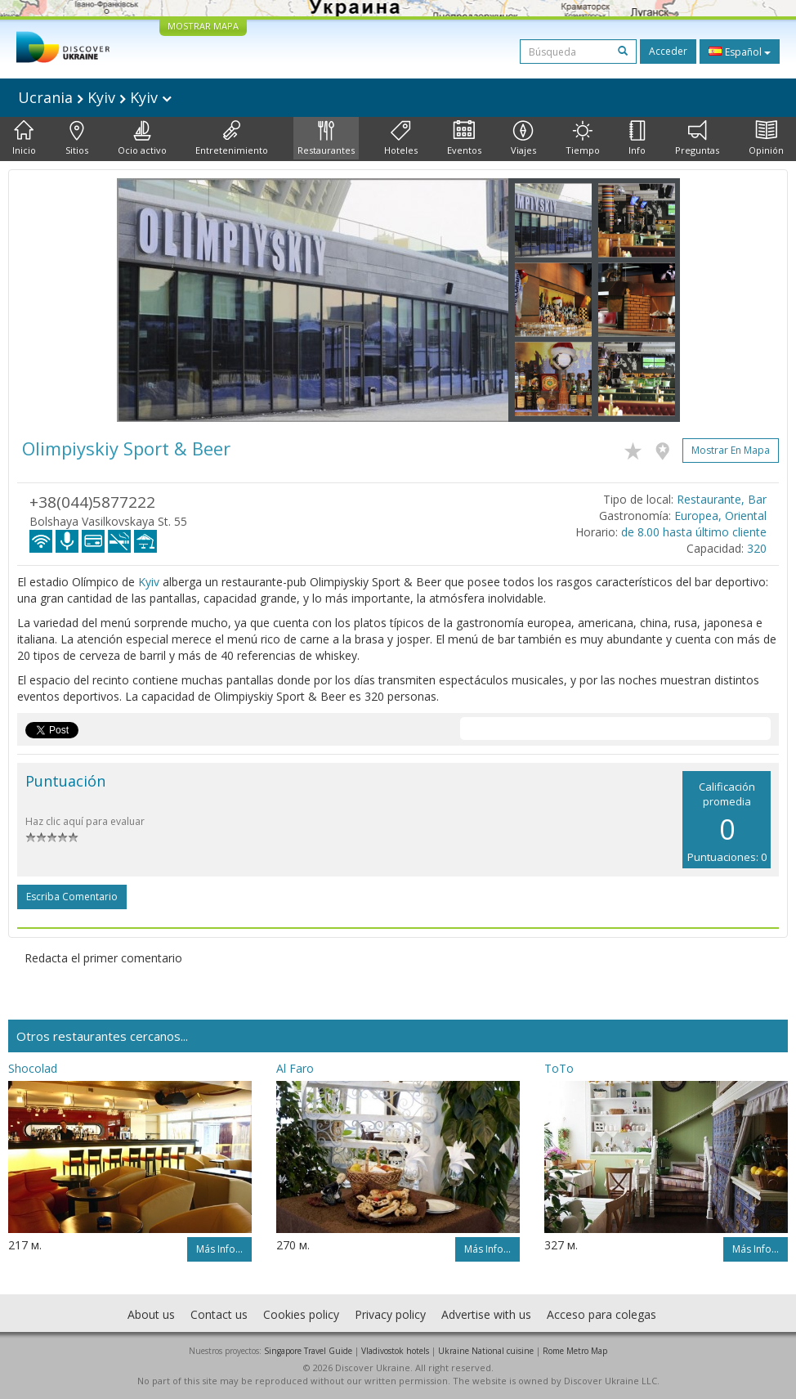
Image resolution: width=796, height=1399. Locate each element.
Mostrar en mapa (730, 450)
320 (757, 548)
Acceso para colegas (601, 1314)
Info (637, 138)
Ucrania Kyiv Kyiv (95, 97)
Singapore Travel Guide (308, 1350)
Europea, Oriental (720, 515)
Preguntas (697, 138)
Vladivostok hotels (395, 1350)
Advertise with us (486, 1314)
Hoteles (401, 138)
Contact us (219, 1314)
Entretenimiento (231, 138)
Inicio (24, 138)
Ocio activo (142, 138)
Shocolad (32, 1068)
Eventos (464, 138)
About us (151, 1314)
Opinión (766, 138)
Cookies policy (301, 1314)
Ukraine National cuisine (486, 1350)
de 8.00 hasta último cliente (694, 532)
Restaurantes (326, 138)
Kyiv (148, 582)
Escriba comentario (72, 897)
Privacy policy (390, 1314)
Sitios (76, 138)
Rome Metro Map (575, 1350)
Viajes (523, 138)
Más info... (219, 1249)
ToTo (559, 1068)
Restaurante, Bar (722, 499)
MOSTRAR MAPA (203, 26)
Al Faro (295, 1068)
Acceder (668, 51)
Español (740, 51)
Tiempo (583, 138)
